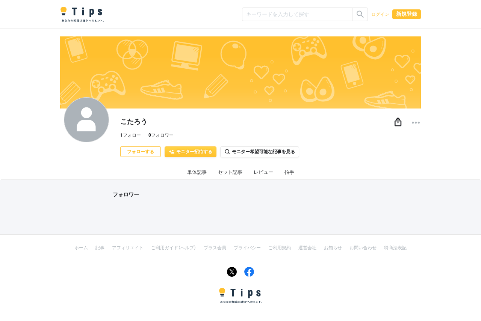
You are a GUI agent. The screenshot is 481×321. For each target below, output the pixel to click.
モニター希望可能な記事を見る (259, 152)
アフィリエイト (128, 247)
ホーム (81, 247)
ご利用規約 (279, 247)
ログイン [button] (380, 14)
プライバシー (247, 247)
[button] (398, 122)
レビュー (263, 172)
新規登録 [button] (406, 14)
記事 (99, 247)
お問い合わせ (363, 247)
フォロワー (161, 135)
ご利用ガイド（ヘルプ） (173, 247)
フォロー (130, 135)
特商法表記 (395, 247)
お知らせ (333, 247)
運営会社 (307, 247)
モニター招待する (190, 152)
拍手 (289, 172)
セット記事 (230, 172)
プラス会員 (215, 247)
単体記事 (197, 172)
